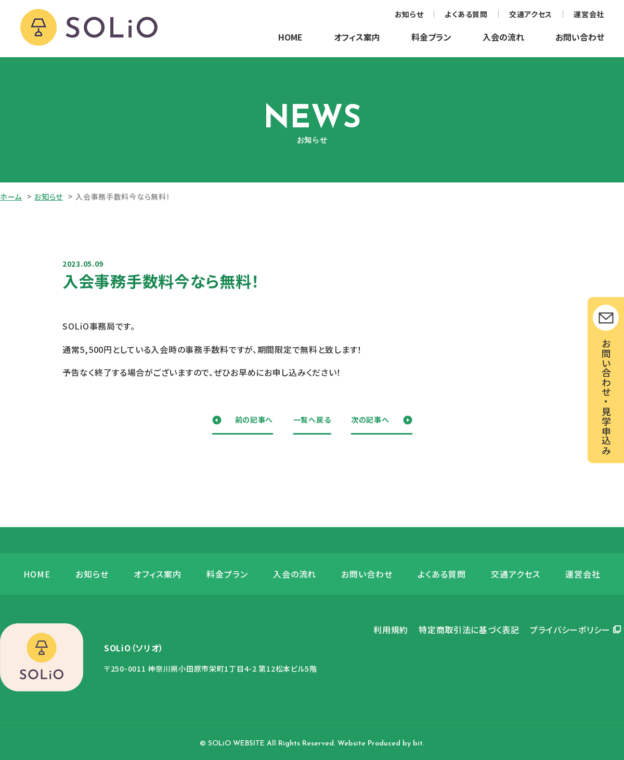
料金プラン (431, 37)
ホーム (11, 196)
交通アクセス (530, 14)
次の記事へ (370, 419)
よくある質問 (466, 14)
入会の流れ (503, 37)
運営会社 (589, 14)
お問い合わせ (579, 37)
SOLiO (89, 27)
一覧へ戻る (312, 419)
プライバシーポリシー (570, 629)
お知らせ (409, 14)
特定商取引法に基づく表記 (469, 629)
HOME (290, 37)
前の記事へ (254, 419)
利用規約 (390, 629)
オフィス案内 (357, 37)
